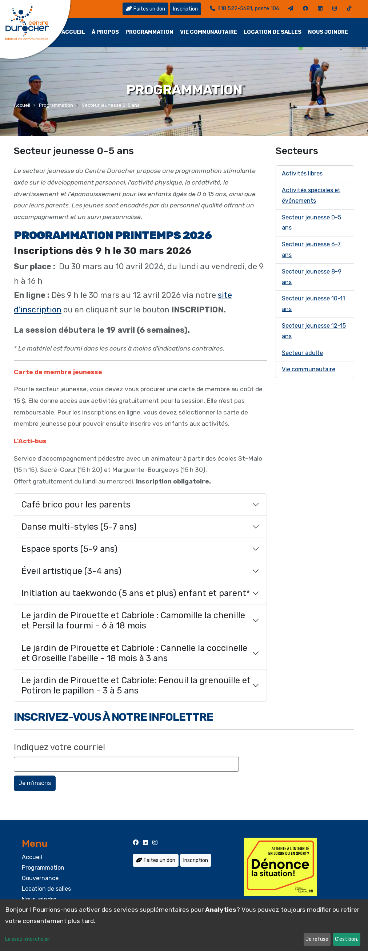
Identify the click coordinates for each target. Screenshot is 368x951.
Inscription (185, 9)
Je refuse (316, 939)
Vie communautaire (208, 32)
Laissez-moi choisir (27, 939)
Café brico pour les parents (76, 504)
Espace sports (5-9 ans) (69, 549)
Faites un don (145, 9)
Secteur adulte (302, 352)
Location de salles (272, 32)
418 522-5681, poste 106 (244, 8)
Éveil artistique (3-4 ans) (71, 571)
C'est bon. (346, 939)
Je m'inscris (35, 783)
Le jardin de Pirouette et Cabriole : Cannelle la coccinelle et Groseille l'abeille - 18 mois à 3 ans (134, 653)
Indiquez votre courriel (59, 747)
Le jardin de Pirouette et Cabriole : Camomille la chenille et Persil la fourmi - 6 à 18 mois (133, 620)
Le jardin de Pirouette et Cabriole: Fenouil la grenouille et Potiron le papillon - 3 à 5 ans (136, 685)
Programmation (149, 32)
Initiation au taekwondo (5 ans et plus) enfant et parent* (135, 593)
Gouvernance (40, 878)
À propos (105, 32)
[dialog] (184, 925)
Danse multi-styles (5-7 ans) (79, 527)
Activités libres (302, 173)
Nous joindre (328, 32)
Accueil (73, 32)
